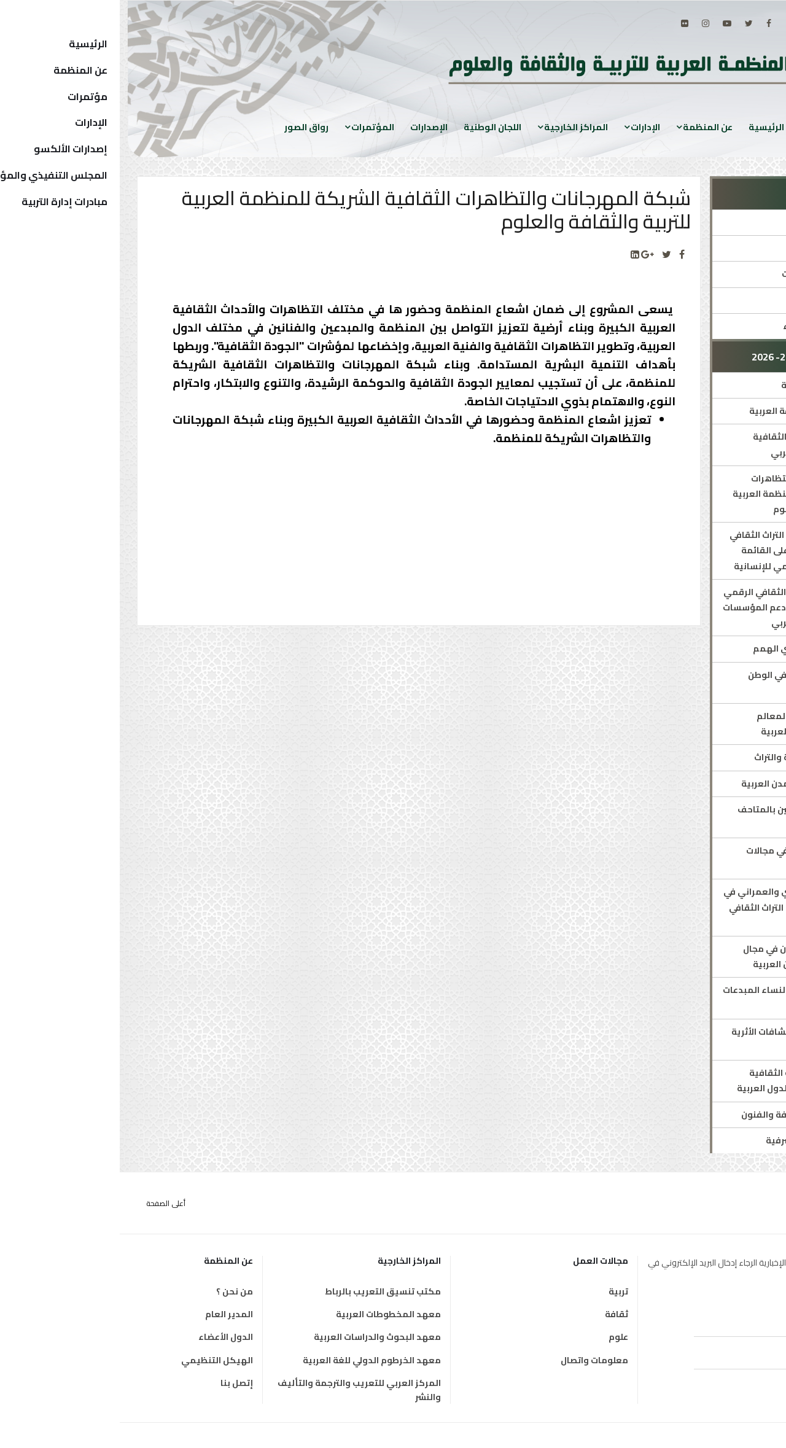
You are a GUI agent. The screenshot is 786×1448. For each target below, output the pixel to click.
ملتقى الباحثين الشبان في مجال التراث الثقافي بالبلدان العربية (686, 956)
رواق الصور (187, 127)
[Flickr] (565, 23)
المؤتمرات (253, 127)
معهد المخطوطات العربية (268, 1314)
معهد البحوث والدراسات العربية (257, 1337)
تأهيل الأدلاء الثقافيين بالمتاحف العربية (684, 817)
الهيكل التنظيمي (97, 1360)
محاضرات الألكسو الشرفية (698, 1140)
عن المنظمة (588, 127)
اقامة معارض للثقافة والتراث (692, 757)
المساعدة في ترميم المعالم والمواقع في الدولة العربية (693, 723)
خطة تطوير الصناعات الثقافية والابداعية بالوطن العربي (691, 444)
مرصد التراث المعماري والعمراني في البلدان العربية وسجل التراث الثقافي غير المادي (677, 907)
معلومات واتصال (474, 1360)
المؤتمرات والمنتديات (706, 274)
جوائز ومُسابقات (717, 300)
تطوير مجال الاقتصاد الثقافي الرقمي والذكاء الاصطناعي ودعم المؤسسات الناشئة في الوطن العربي (676, 607)
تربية (498, 1291)
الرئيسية (646, 127)
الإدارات (525, 127)
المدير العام (109, 1314)
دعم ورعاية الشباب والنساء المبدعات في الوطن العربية (676, 997)
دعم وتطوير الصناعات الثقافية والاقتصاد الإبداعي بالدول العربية (683, 1080)
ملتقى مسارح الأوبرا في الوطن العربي (689, 682)
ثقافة (496, 1314)
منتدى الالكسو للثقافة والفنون (685, 1115)
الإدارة (737, 222)
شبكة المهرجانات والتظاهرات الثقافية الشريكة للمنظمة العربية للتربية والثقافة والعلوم (681, 493)
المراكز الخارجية (456, 127)
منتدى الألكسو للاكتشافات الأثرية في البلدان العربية (681, 1039)
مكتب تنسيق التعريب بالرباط (263, 1291)
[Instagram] (586, 23)
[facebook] (649, 23)
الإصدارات (309, 127)
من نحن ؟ (114, 1291)
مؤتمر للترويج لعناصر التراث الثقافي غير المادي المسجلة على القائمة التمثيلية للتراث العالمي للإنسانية (680, 550)
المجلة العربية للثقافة (705, 385)
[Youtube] (607, 23)
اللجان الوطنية (373, 127)
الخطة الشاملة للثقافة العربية (689, 411)
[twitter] (629, 23)
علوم (498, 1337)
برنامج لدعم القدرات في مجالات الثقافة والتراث (688, 858)
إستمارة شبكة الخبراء (706, 326)
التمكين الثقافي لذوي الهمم (691, 648)
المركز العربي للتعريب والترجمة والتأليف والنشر (239, 1390)
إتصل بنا (117, 1383)
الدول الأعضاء (106, 1337)
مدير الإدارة (727, 248)
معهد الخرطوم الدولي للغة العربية (252, 1360)
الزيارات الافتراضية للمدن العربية (685, 784)
